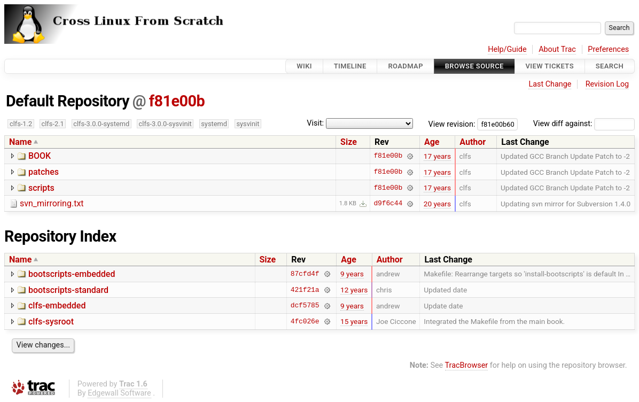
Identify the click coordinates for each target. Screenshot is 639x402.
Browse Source (474, 66)
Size (348, 142)
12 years (354, 289)
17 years (437, 156)
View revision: (452, 123)
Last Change (549, 84)
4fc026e (305, 321)
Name (20, 142)
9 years (352, 273)
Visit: (315, 123)
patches (43, 172)
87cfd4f (305, 274)
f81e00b (177, 101)
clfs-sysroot (51, 321)
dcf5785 (305, 306)
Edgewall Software (119, 393)
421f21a (305, 290)
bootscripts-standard (68, 290)
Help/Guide (507, 49)
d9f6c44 (387, 203)
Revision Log (607, 84)
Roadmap (405, 66)
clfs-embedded (56, 305)
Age (432, 142)
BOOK (39, 156)
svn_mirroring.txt (52, 203)
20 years (437, 203)
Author (472, 142)
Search (610, 66)
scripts (41, 188)
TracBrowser (466, 365)
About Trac (557, 49)
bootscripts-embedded (71, 274)
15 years (354, 321)
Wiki (304, 66)
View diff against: (584, 123)
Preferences (608, 49)
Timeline (350, 66)
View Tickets (550, 66)
